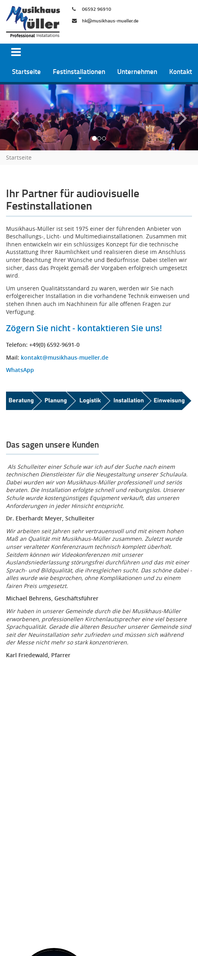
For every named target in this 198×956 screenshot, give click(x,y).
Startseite (26, 71)
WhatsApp (20, 370)
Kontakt (180, 71)
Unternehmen (137, 71)
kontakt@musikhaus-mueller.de (64, 357)
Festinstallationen (79, 71)
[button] (15, 117)
